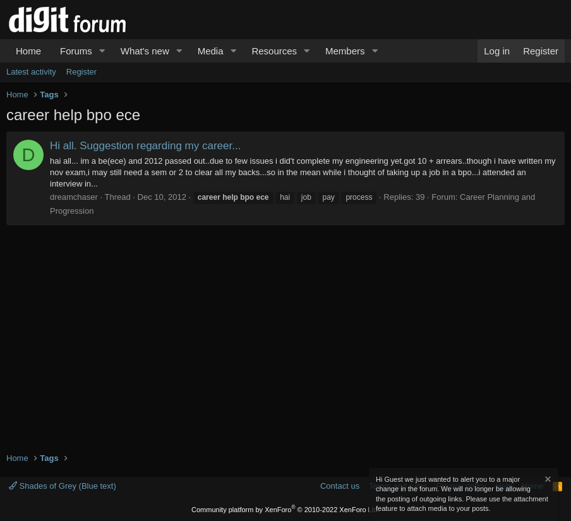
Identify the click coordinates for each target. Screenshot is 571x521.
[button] (102, 51)
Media (211, 51)
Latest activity (31, 72)
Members (345, 51)
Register (81, 72)
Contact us (339, 486)
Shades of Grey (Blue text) (62, 486)
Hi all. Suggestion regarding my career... (145, 146)
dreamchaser (74, 197)
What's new (145, 51)
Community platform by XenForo (285, 509)
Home (28, 51)
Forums (76, 51)
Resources (274, 51)
